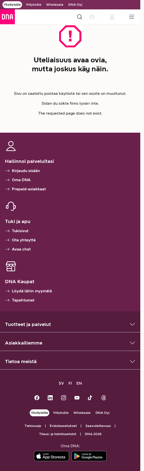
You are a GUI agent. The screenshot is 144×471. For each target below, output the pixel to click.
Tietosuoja (32, 426)
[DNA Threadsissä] (104, 398)
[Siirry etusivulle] (7, 16)
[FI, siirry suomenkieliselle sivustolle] (70, 383)
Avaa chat (18, 249)
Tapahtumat (19, 300)
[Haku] (80, 17)
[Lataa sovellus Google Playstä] (89, 456)
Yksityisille (12, 4)
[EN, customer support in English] (79, 383)
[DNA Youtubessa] (77, 398)
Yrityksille (33, 4)
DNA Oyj (75, 4)
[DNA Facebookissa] (37, 398)
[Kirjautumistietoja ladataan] (111, 17)
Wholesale (54, 4)
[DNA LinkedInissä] (50, 398)
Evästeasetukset (63, 426)
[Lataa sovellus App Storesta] (51, 456)
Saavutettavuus (98, 426)
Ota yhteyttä (20, 240)
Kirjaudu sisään (22, 170)
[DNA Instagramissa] (64, 398)
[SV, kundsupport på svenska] (61, 383)
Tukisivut (16, 230)
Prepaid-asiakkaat (25, 189)
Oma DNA (18, 179)
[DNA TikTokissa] (90, 398)
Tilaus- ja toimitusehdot (57, 434)
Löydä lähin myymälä (28, 291)
